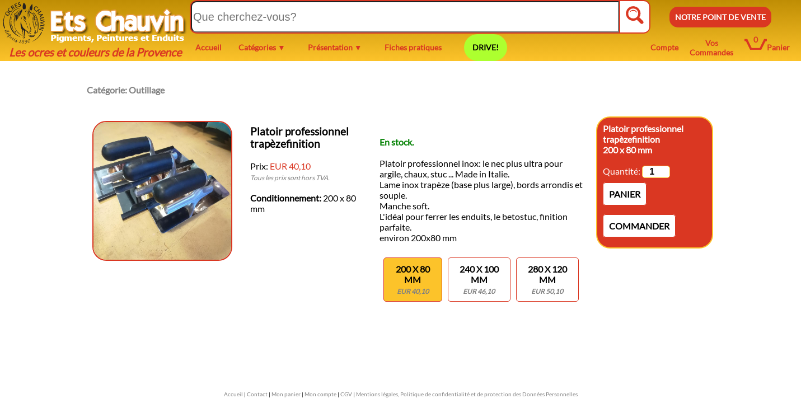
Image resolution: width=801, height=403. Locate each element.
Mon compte (320, 394)
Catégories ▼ (261, 47)
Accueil (208, 47)
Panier (778, 47)
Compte (664, 47)
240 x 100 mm (479, 280)
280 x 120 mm (547, 280)
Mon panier (286, 394)
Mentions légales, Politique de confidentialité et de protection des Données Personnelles (467, 394)
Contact (257, 394)
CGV (346, 394)
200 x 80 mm (413, 280)
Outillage (147, 90)
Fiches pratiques (413, 47)
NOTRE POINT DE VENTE (720, 17)
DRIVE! (485, 47)
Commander (639, 226)
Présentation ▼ (335, 47)
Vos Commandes (711, 47)
